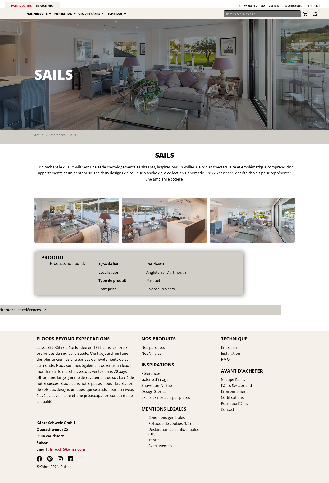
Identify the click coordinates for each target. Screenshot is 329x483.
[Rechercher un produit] (262, 16)
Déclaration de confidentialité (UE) (170, 429)
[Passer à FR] (309, 6)
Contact (275, 5)
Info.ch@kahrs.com (67, 449)
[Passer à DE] (318, 6)
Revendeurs (293, 5)
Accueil (39, 140)
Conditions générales (159, 417)
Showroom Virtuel (252, 5)
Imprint (147, 435)
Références (57, 140)
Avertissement (153, 441)
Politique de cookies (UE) (162, 423)
